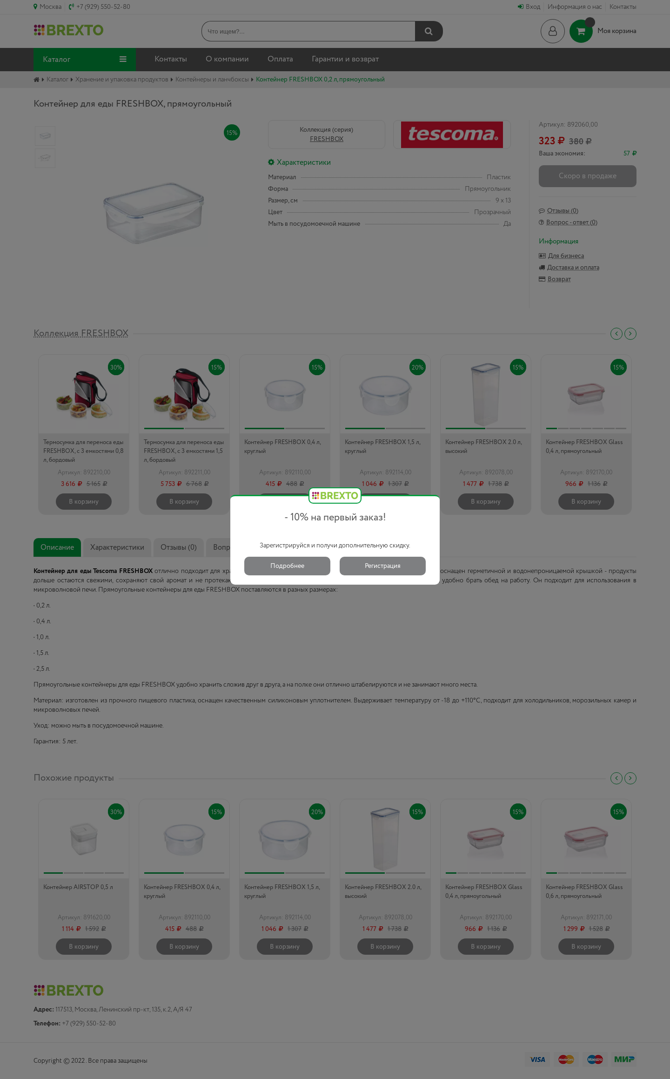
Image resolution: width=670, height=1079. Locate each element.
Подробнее (287, 566)
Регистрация (383, 566)
